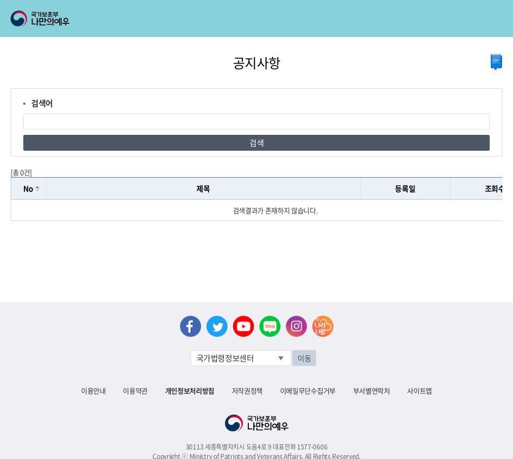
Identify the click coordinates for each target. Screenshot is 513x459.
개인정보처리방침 (189, 390)
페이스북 (190, 326)
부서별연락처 (371, 390)
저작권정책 (247, 390)
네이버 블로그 (270, 326)
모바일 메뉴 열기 (495, 18)
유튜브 (243, 326)
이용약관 (135, 390)
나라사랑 (323, 326)
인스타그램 (296, 326)
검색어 (42, 103)
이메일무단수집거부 (308, 390)
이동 (304, 358)
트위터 (217, 326)
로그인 (91, 6)
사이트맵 (419, 390)
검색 (256, 143)
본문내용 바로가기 (0, 0)
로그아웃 (127, 6)
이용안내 (93, 390)
